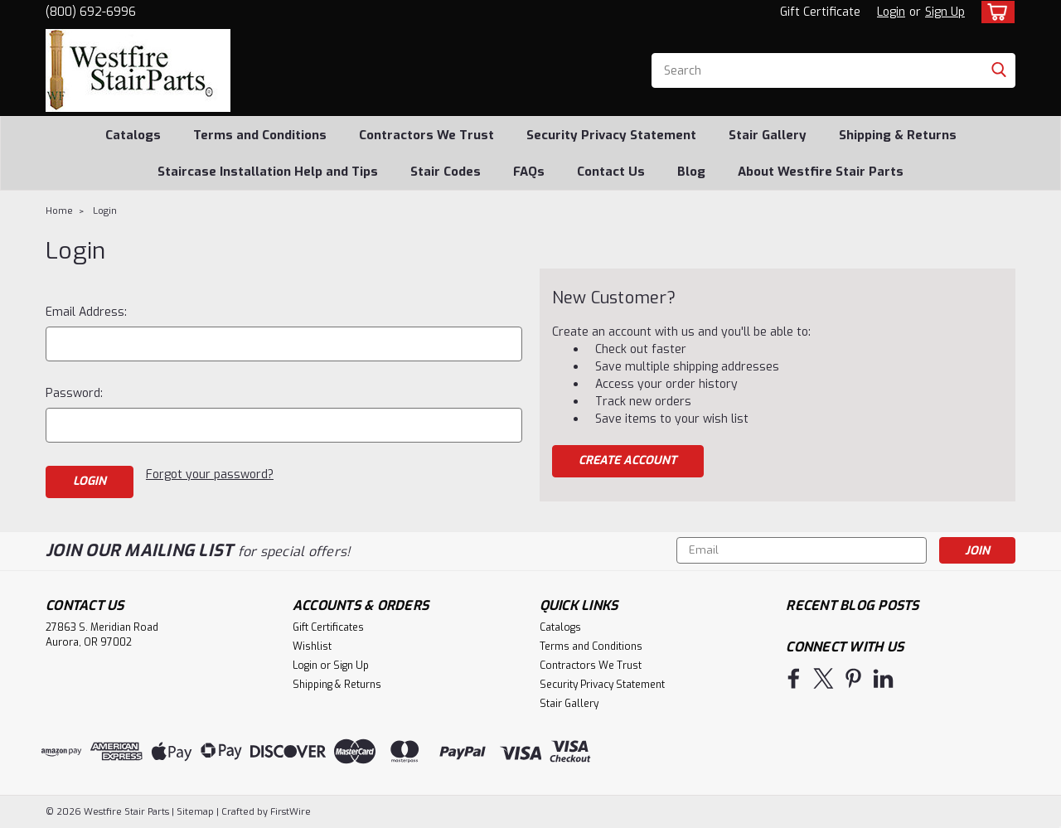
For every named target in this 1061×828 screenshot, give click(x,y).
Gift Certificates (328, 627)
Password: (74, 393)
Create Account (627, 460)
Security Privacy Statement (611, 135)
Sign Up (945, 12)
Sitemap (195, 812)
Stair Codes (445, 171)
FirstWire (289, 812)
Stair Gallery (768, 135)
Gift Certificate (820, 12)
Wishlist (312, 646)
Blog (691, 171)
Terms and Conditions (260, 135)
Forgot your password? (210, 474)
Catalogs (133, 135)
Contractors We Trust (426, 135)
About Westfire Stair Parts (821, 171)
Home (59, 211)
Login (891, 12)
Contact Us (611, 171)
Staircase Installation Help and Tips (267, 171)
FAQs (529, 171)
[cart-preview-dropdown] (994, 12)
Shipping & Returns (898, 135)
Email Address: (86, 312)
